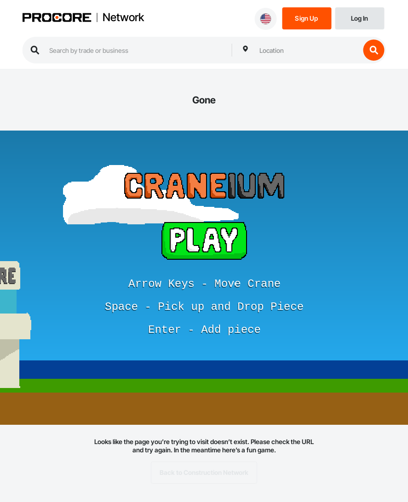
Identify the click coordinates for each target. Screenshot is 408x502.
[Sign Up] (306, 18)
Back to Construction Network (204, 472)
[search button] (373, 50)
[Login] (359, 18)
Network (123, 17)
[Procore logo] (56, 18)
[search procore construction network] (136, 50)
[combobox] (307, 50)
